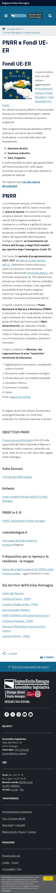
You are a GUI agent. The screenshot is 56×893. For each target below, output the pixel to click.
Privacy (21, 832)
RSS (19, 869)
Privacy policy (5, 890)
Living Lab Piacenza (13, 593)
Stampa (49, 657)
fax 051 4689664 (11, 786)
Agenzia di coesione (20, 397)
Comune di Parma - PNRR (16, 599)
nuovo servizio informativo (18, 440)
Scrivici (15, 862)
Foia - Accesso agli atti (13, 818)
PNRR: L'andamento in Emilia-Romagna (23, 521)
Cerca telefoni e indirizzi (14, 753)
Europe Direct (15, 29)
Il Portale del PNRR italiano (17, 477)
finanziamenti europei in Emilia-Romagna (44, 93)
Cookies (32, 832)
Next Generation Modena (16, 610)
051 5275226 (22, 749)
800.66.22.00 (26, 782)
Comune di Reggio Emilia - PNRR (20, 604)
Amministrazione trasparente (17, 811)
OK (48, 878)
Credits (5, 862)
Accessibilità (8, 869)
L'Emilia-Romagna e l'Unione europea (21, 32)
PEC (22, 789)
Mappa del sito (9, 832)
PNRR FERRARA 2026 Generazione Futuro (26, 615)
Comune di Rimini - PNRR (16, 636)
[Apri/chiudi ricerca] (50, 15)
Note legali (7, 825)
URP (4, 762)
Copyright (20, 825)
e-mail (14, 789)
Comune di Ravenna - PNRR (17, 621)
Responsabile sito (11, 856)
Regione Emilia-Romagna (15, 3)
